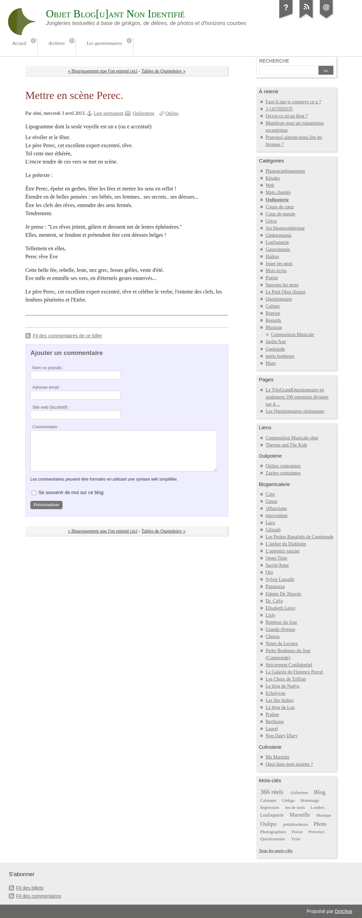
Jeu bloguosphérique (285, 228)
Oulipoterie (143, 113)
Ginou (272, 501)
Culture (273, 306)
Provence (317, 832)
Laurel (272, 728)
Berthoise (275, 721)
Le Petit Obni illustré (286, 292)
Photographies (273, 831)
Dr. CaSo (274, 601)
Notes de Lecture (282, 643)
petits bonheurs (280, 356)
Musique (274, 327)
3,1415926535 (279, 108)
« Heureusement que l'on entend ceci (102, 71)
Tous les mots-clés (276, 850)
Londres (318, 807)
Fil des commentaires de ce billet (67, 335)
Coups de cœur (280, 206)
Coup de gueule (280, 213)
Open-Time (276, 558)
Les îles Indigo (280, 700)
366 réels (272, 791)
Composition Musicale (292, 334)
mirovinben (277, 515)
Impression (269, 807)
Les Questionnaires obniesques (295, 411)
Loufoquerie (277, 242)
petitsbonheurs (295, 824)
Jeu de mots (295, 807)
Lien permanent (108, 113)
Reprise (273, 313)
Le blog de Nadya (283, 686)
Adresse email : (46, 387)
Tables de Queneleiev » (163, 71)
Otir (270, 572)
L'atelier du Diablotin (286, 543)
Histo (271, 363)
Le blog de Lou (280, 707)
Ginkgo (288, 800)
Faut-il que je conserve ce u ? (293, 101)
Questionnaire (279, 299)
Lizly (271, 615)
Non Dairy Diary (282, 735)
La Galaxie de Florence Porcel (294, 671)
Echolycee (275, 693)
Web (270, 185)
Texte (296, 839)
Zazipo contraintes (283, 473)
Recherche (274, 60)
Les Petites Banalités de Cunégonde (300, 536)
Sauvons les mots (282, 284)
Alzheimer (299, 792)
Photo (320, 824)
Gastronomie (278, 249)
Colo (270, 494)
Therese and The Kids (286, 445)
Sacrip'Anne (277, 565)
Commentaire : (45, 427)
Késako (273, 178)
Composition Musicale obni (292, 437)
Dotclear (344, 911)
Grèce (271, 221)
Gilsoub (273, 529)
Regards (273, 320)
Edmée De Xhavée (283, 593)
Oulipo (172, 113)
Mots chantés (278, 192)
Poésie (272, 277)
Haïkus (272, 256)
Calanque (268, 800)
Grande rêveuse (280, 629)
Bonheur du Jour (281, 622)
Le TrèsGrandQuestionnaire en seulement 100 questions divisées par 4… (297, 397)
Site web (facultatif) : (51, 407)
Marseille (299, 815)
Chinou (273, 636)
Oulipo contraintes (283, 465)
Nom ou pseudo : (48, 367)
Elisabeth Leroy (281, 608)
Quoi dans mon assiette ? (289, 764)
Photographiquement (285, 171)
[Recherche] (289, 71)
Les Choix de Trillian (286, 679)
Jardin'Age (276, 341)
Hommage (310, 800)
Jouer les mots (279, 263)
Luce (270, 522)
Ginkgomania (278, 235)
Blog (319, 792)
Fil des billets (30, 888)
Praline (272, 714)
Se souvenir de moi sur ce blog (70, 492)
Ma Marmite (277, 757)
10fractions (276, 508)
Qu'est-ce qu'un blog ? (287, 116)
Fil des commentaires (38, 896)
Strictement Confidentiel (289, 664)
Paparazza (275, 586)
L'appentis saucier (283, 551)
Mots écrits (276, 270)
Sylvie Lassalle (280, 579)
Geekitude (275, 349)
